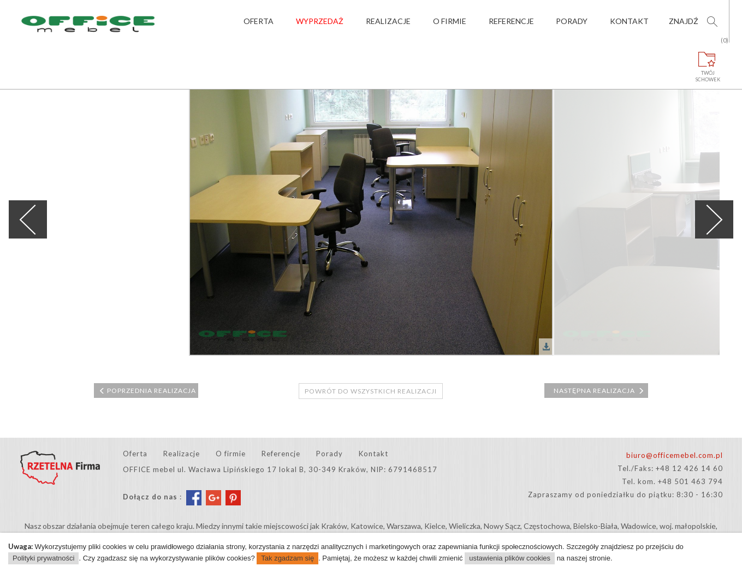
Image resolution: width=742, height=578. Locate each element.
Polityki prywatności (43, 558)
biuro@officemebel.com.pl (674, 455)
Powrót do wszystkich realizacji (371, 391)
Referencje (511, 21)
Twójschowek (708, 62)
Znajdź (683, 21)
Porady (571, 21)
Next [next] (714, 219)
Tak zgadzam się (287, 558)
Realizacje (388, 21)
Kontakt (629, 21)
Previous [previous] (28, 219)
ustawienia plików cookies (509, 558)
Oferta (259, 21)
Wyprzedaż (319, 21)
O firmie (449, 21)
